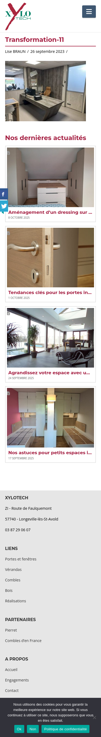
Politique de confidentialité (65, 729)
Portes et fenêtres (20, 559)
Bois (9, 590)
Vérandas (13, 569)
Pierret (11, 630)
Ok (19, 729)
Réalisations (15, 600)
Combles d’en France (23, 640)
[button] (89, 11)
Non (33, 729)
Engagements (17, 680)
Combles (12, 579)
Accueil (11, 669)
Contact (12, 690)
